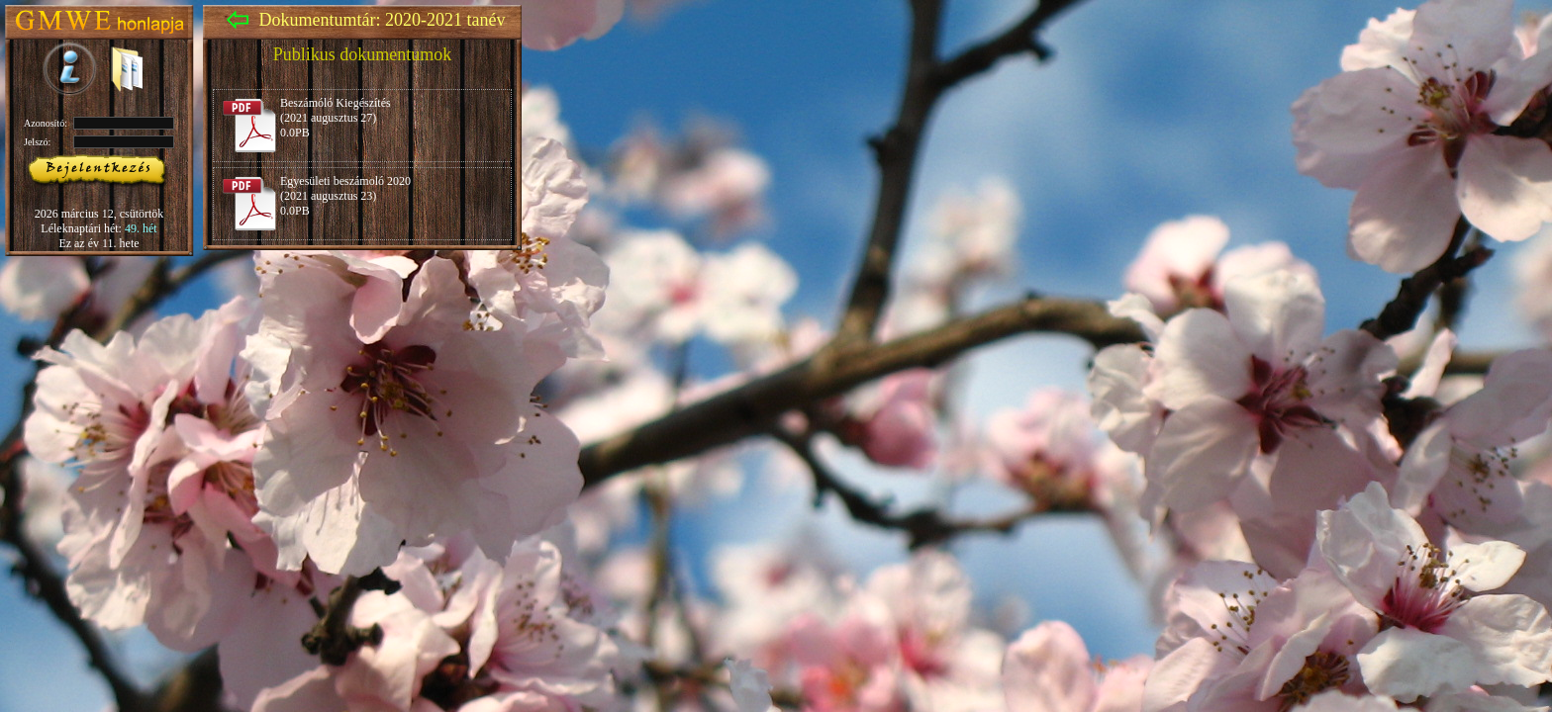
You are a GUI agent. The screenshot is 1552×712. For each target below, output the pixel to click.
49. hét (141, 228)
